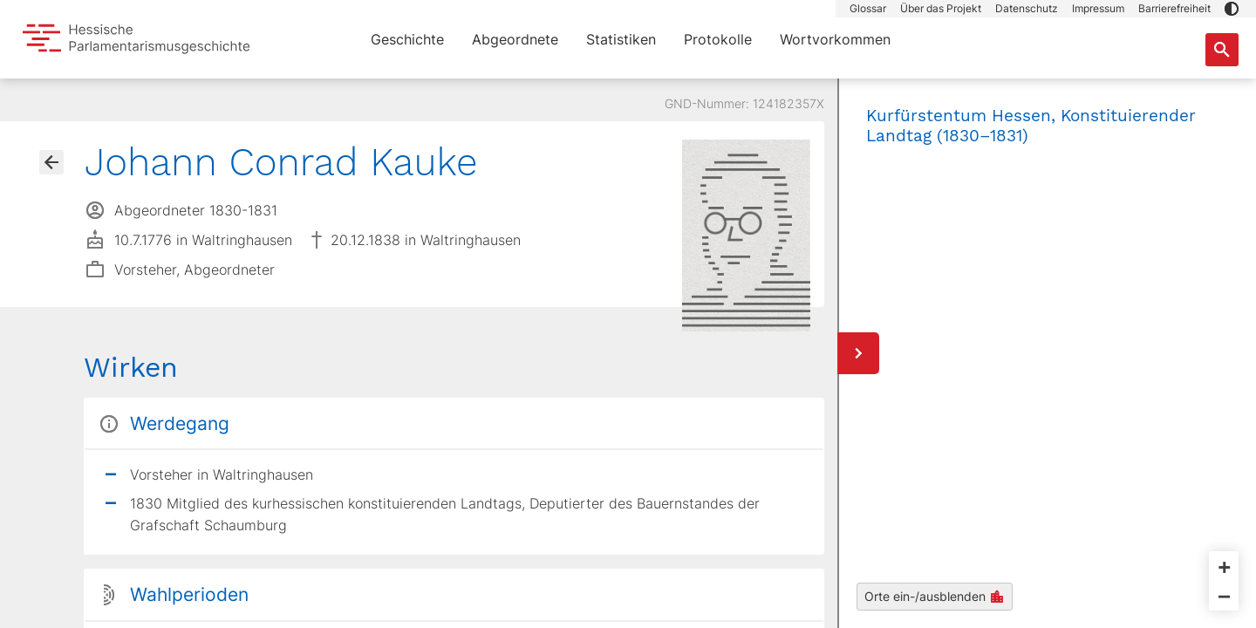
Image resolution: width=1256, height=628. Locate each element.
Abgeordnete (515, 39)
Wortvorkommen (835, 39)
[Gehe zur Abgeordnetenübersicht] (51, 162)
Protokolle (718, 39)
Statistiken (621, 39)
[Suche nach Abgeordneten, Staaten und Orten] (1222, 49)
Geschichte (407, 39)
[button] (1232, 9)
